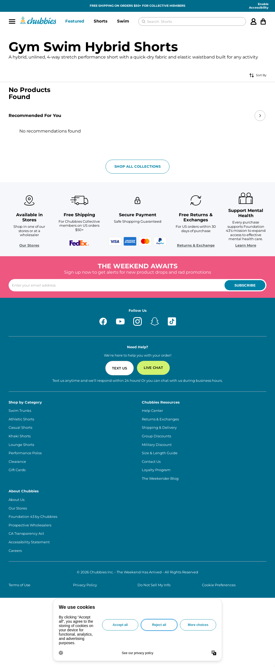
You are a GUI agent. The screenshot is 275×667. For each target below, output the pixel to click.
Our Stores (29, 245)
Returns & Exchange (196, 245)
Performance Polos (25, 453)
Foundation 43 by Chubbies (33, 517)
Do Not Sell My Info (154, 585)
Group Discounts (156, 436)
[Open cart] (263, 21)
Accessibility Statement (29, 542)
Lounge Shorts (21, 445)
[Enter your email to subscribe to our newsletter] (137, 285)
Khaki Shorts (20, 436)
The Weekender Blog (160, 479)
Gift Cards (17, 470)
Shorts (100, 21)
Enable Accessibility (259, 5)
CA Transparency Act (26, 534)
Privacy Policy (85, 585)
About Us (16, 500)
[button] (74, 21)
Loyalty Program (156, 470)
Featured (74, 21)
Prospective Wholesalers (30, 525)
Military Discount (157, 445)
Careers (15, 551)
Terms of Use (19, 585)
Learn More (245, 245)
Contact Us (151, 462)
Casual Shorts (20, 428)
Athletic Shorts (21, 419)
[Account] (253, 21)
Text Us (119, 368)
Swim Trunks (20, 411)
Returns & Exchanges (160, 419)
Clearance (17, 462)
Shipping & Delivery (159, 428)
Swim (123, 21)
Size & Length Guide (160, 453)
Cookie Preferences (219, 585)
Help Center (152, 411)
